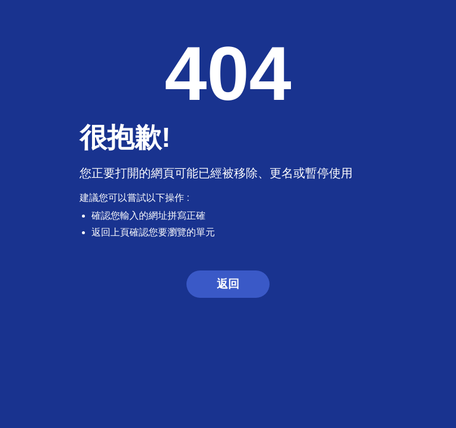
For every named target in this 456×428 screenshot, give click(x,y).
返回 (228, 284)
